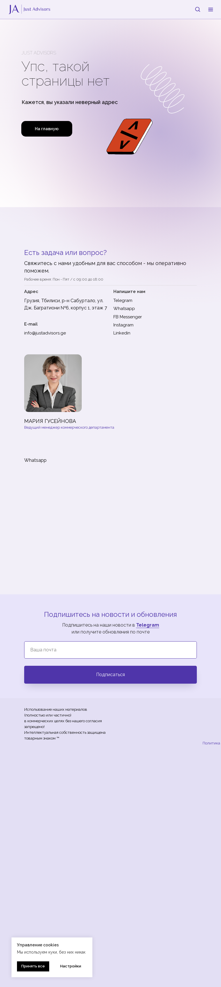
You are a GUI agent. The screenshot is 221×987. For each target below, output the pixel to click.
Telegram (147, 625)
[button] (197, 9)
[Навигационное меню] (210, 9)
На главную (47, 128)
